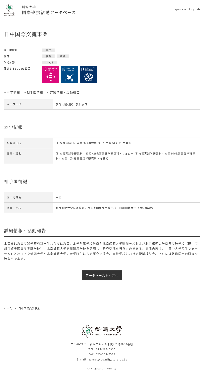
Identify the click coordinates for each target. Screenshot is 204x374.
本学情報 (13, 92)
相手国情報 (35, 92)
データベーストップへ (102, 275)
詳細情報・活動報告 (65, 92)
